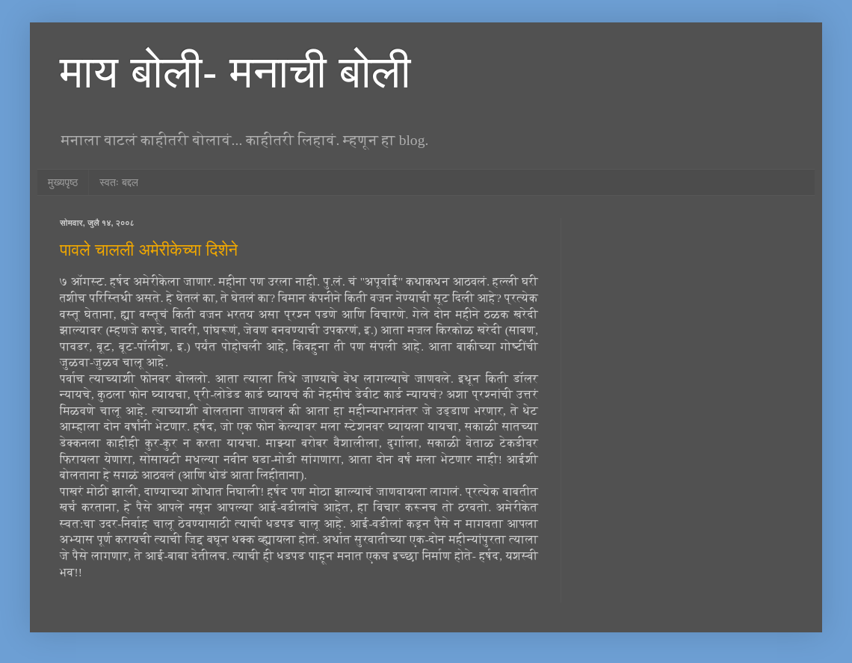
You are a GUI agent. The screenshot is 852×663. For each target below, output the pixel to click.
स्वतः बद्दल (118, 182)
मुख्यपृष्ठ (63, 182)
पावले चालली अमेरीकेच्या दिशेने (149, 250)
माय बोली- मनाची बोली (235, 72)
